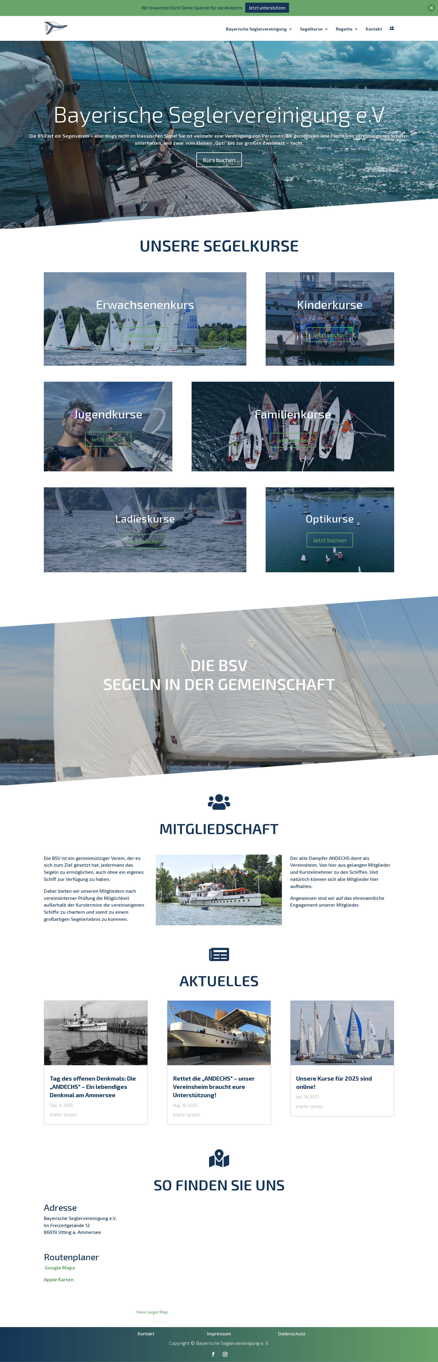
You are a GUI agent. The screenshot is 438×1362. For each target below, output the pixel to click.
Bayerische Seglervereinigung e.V (219, 113)
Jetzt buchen (145, 334)
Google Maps (60, 1267)
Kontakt (374, 29)
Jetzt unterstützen (267, 7)
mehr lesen (63, 1114)
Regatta (344, 29)
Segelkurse (311, 29)
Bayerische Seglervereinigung (256, 29)
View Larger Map (152, 1311)
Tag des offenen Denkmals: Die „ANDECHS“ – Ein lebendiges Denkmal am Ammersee (93, 1086)
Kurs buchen (219, 159)
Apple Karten (59, 1279)
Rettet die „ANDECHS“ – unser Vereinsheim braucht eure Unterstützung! (214, 1086)
